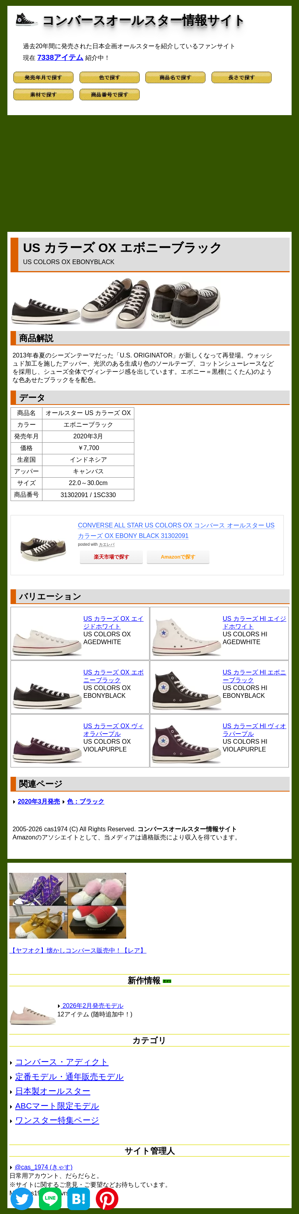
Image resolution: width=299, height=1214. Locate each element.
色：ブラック (85, 801)
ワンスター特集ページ (57, 1120)
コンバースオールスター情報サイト (144, 20)
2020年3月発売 (39, 801)
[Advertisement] (149, 173)
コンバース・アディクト (62, 1061)
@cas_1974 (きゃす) (44, 1167)
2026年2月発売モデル (90, 1005)
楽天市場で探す (111, 557)
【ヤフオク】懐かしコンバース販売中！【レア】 (77, 950)
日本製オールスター (52, 1090)
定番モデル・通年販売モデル (69, 1076)
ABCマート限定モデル (57, 1105)
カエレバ (106, 544)
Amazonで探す (178, 557)
